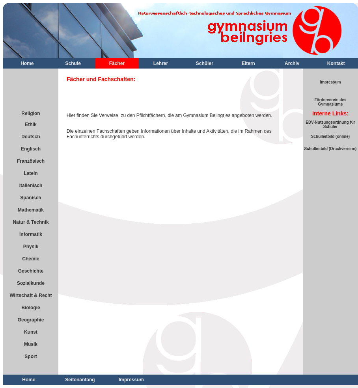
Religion (30, 113)
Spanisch (30, 197)
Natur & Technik (30, 222)
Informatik (30, 234)
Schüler (204, 63)
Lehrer (160, 63)
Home (27, 63)
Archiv (292, 63)
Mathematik (31, 210)
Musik (30, 344)
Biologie (30, 307)
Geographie (31, 320)
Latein (30, 173)
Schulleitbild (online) (330, 136)
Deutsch (30, 136)
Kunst (30, 332)
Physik (31, 246)
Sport (30, 356)
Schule (73, 63)
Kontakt (336, 63)
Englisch (31, 149)
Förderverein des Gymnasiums (330, 102)
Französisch (31, 161)
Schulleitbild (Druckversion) (330, 149)
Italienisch (31, 185)
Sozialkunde (31, 283)
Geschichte (31, 271)
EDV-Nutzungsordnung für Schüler (330, 124)
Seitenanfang (80, 379)
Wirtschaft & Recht (30, 295)
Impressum (330, 82)
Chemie (30, 259)
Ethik (30, 124)
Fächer (117, 63)
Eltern (248, 63)
